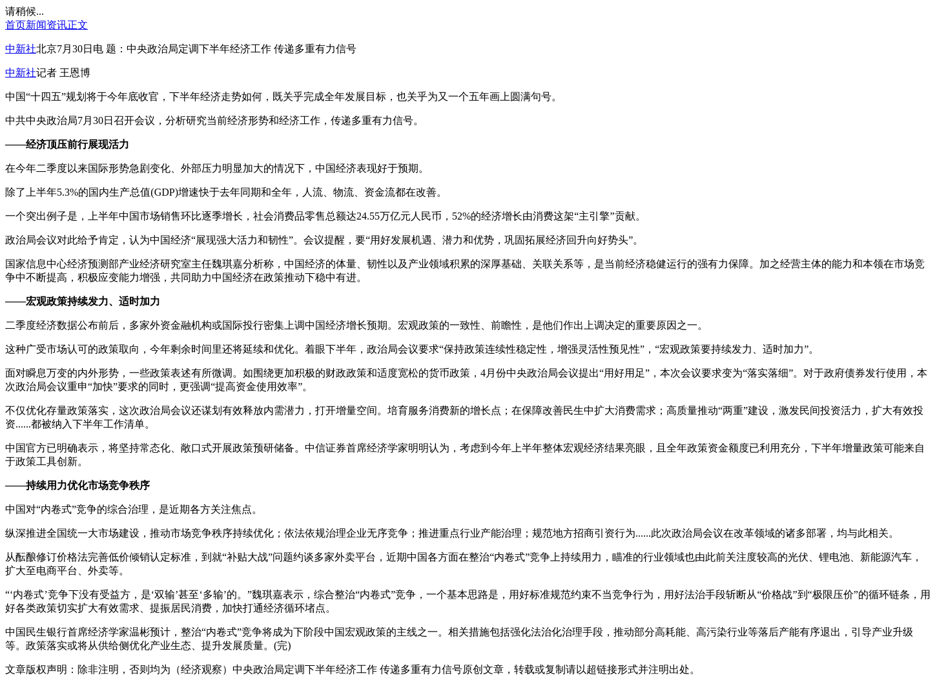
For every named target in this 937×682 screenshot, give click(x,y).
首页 (15, 24)
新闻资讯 (46, 24)
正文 (77, 24)
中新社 (20, 48)
